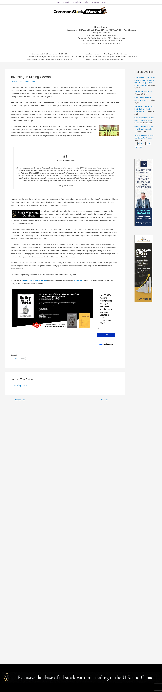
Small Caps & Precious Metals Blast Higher (101, 35)
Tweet (15, 357)
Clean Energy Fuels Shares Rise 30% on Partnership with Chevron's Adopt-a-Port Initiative (107, 56)
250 (136, 147)
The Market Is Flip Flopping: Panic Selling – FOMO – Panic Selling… (101, 38)
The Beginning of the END (101, 32)
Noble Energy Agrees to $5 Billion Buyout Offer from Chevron (107, 53)
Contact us (80, 279)
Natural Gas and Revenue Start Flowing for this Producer (108, 59)
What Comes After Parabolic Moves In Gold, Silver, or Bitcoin (101, 40)
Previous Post (19, 399)
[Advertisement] (43, 34)
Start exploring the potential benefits (34, 279)
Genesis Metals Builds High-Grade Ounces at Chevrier (41, 56)
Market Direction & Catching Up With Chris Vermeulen (101, 43)
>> (141, 147)
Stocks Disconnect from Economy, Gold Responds (41, 59)
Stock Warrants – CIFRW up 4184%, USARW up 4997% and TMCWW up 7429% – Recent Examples (101, 29)
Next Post (105, 399)
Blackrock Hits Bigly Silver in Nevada (41, 53)
